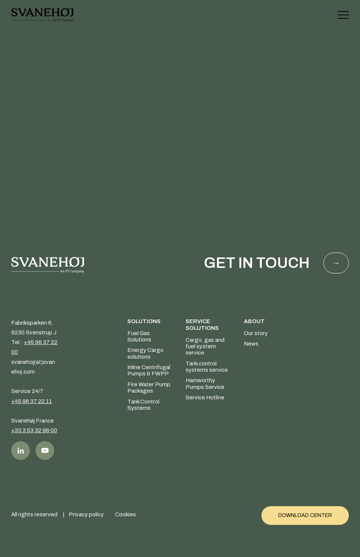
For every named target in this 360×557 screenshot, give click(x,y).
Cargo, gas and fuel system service (205, 346)
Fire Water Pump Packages (148, 387)
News (251, 344)
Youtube (44, 450)
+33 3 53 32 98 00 (34, 431)
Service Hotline (205, 398)
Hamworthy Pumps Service (205, 384)
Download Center (305, 514)
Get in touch (257, 263)
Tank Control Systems (143, 405)
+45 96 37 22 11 (31, 401)
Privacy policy (86, 514)
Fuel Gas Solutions (139, 336)
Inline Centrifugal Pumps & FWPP (148, 371)
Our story (256, 333)
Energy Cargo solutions (145, 353)
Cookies (125, 514)
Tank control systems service (207, 366)
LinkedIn (20, 450)
